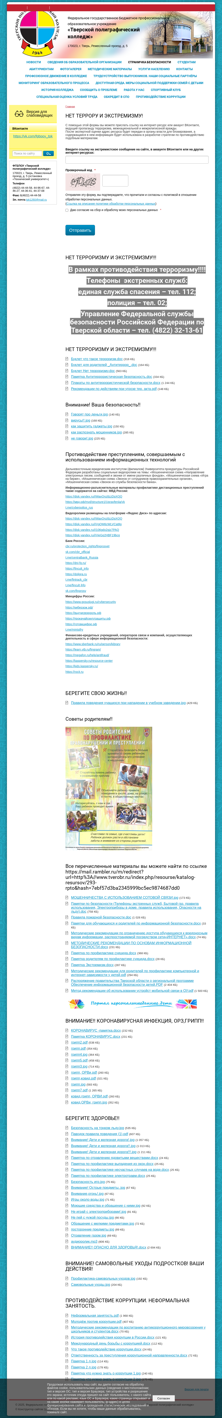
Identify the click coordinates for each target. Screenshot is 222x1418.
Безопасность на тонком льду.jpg (97, 1128)
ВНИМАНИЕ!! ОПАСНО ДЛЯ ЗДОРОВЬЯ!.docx (108, 1247)
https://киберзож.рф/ (79, 607)
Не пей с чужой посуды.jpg (92, 1217)
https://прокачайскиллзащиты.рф (88, 618)
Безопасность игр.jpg (88, 1182)
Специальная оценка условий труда (66, 96)
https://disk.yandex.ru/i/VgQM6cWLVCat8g (93, 524)
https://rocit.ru (74, 672)
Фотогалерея (70, 69)
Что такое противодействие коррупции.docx (106, 1349)
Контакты (184, 69)
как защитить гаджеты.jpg (91, 426)
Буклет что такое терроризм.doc (97, 359)
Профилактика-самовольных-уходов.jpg (103, 1278)
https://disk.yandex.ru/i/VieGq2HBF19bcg (92, 535)
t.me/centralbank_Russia (81, 557)
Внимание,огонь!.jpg (87, 1194)
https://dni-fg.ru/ (75, 563)
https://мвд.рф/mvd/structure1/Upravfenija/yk (95, 502)
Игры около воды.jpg (87, 1199)
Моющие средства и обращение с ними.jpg (105, 1205)
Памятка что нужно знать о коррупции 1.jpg (106, 1373)
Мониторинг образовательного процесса (54, 83)
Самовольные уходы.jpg (90, 1284)
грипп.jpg (78, 1084)
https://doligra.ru (76, 574)
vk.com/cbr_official (77, 552)
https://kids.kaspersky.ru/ (81, 666)
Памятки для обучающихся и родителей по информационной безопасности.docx (136, 923)
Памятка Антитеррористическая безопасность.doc (111, 377)
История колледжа (57, 90)
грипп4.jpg (79, 1054)
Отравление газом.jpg (88, 1235)
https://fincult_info (77, 568)
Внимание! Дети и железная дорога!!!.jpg (104, 1152)
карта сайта (58, 7)
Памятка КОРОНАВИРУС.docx (95, 1036)
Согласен (163, 1398)
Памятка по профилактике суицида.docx (103, 953)
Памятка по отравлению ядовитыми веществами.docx (114, 1158)
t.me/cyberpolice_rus (79, 507)
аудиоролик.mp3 (84, 1241)
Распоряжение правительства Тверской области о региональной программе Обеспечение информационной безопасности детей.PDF (132, 982)
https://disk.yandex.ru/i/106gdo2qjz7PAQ (92, 530)
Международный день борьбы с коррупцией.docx (110, 1343)
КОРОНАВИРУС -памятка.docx (96, 1030)
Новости (33, 62)
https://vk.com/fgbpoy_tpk (32, 136)
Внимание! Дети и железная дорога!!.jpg (103, 1146)
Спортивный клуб (166, 90)
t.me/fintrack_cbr (76, 579)
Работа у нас (134, 90)
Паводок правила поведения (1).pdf (99, 1134)
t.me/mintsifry (74, 629)
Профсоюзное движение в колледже (56, 76)
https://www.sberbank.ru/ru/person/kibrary (92, 644)
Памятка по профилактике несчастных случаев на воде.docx (120, 1169)
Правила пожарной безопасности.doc (101, 917)
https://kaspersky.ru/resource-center (89, 660)
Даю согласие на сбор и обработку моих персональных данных (113, 210)
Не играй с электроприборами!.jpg (98, 1211)
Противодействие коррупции (161, 96)
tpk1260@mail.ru (36, 199)
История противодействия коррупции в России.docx (113, 1337)
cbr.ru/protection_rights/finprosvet (87, 546)
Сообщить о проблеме (98, 90)
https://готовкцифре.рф (81, 624)
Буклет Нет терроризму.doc (93, 371)
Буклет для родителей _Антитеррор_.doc (104, 365)
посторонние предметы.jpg (92, 1229)
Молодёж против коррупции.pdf (96, 1321)
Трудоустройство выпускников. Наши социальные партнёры (145, 76)
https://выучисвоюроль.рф (83, 613)
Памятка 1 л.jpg (83, 1361)
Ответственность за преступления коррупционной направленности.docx (129, 1355)
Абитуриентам (41, 69)
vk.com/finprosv (75, 591)
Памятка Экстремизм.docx (92, 965)
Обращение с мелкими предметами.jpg (102, 1223)
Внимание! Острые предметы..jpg (98, 1187)
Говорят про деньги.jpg (89, 414)
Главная (70, 106)
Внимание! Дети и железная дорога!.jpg (103, 1140)
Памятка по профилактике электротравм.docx (108, 1176)
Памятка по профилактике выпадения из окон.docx (112, 1164)
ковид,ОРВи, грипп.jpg (89, 1102)
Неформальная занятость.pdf (95, 1315)
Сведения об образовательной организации (84, 62)
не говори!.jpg (82, 438)
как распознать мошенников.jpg (96, 432)
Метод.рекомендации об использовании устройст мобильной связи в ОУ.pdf (132, 991)
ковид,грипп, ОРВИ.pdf (89, 1096)
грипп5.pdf (79, 1060)
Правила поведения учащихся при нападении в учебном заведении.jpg (128, 703)
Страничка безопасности (149, 62)
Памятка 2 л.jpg (83, 1367)
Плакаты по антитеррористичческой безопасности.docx (115, 383)
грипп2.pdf (79, 1042)
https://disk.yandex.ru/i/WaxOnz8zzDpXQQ (93, 496)
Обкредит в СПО (116, 96)
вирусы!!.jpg (80, 420)
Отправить (80, 230)
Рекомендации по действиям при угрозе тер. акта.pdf (114, 389)
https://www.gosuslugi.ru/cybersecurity (90, 602)
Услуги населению (154, 69)
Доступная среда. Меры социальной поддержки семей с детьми (149, 83)
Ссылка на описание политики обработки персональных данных (111, 203)
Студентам (187, 62)
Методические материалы (110, 69)
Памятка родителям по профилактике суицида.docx (113, 959)
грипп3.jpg (79, 1066)
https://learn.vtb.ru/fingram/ (83, 649)
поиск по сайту (38, 7)
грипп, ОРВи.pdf (84, 1072)
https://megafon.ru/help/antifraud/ (87, 655)
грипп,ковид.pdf (83, 1078)
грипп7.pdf (79, 1090)
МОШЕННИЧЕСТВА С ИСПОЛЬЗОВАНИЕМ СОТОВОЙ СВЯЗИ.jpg (124, 897)
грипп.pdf (78, 1048)
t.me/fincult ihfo (75, 585)
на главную (18, 7)
